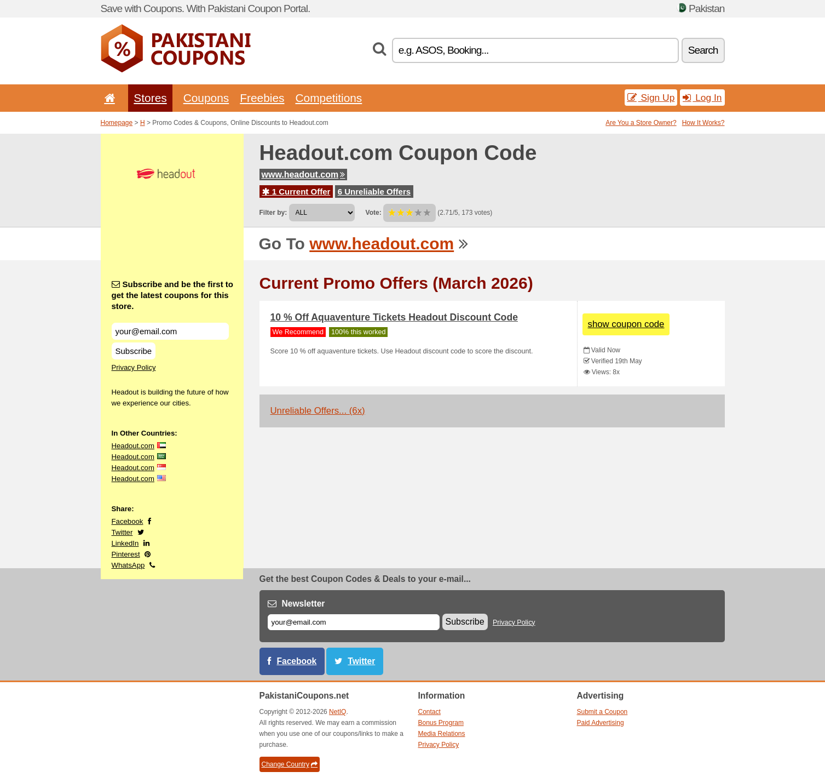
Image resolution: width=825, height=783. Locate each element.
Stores (150, 98)
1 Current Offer (296, 191)
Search (703, 50)
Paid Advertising (600, 723)
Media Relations (441, 734)
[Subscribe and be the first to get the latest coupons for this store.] (170, 331)
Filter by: (273, 212)
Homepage (117, 123)
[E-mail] (354, 622)
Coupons (206, 98)
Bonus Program (441, 723)
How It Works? (703, 123)
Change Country (290, 764)
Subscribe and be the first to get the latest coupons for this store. (173, 295)
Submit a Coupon (602, 712)
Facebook (127, 521)
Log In (702, 97)
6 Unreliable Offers (374, 191)
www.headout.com (303, 174)
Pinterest (126, 554)
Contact (429, 712)
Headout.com (133, 446)
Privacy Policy (134, 367)
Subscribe (134, 351)
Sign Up (651, 97)
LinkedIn (125, 543)
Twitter (122, 532)
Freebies (262, 98)
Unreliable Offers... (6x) (317, 410)
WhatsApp (128, 565)
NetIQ (337, 712)
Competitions (328, 98)
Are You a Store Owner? (640, 123)
